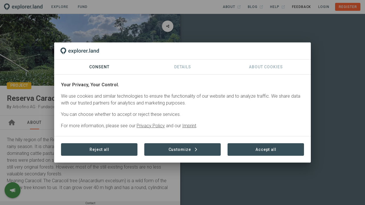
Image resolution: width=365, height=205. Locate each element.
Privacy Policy (151, 125)
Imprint (189, 125)
